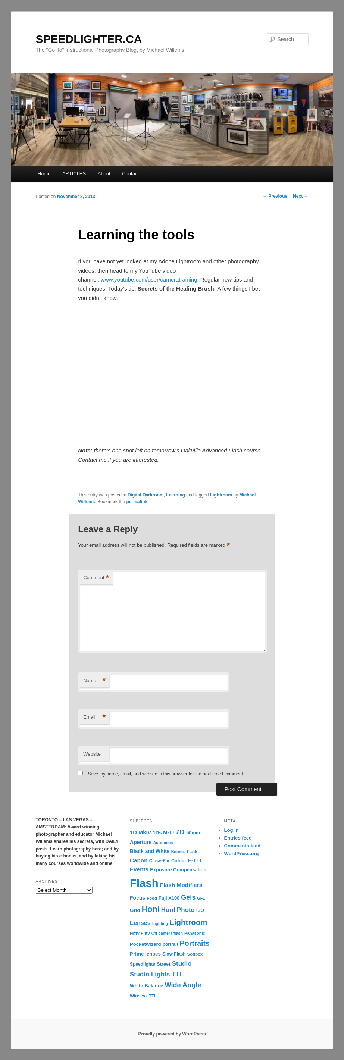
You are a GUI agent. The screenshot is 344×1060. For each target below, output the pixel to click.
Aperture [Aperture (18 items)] (140, 842)
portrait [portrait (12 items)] (170, 944)
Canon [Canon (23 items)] (138, 860)
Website (92, 754)
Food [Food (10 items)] (152, 898)
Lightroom (221, 495)
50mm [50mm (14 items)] (193, 832)
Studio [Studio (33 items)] (182, 963)
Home (44, 173)
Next (300, 196)
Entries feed (238, 838)
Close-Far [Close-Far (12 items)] (159, 860)
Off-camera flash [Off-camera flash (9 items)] (167, 933)
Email (94, 717)
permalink (136, 501)
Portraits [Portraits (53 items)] (195, 943)
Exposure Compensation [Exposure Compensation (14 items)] (178, 869)
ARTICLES (74, 173)
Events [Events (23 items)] (139, 869)
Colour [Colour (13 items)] (178, 860)
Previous (275, 196)
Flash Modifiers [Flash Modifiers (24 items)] (181, 885)
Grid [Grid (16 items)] (135, 910)
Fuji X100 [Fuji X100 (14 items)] (169, 898)
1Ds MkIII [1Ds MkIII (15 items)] (163, 832)
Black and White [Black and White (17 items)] (149, 851)
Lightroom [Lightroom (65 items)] (188, 922)
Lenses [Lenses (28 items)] (140, 922)
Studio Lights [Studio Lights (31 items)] (150, 974)
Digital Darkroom (146, 495)
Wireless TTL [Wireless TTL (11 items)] (143, 995)
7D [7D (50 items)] (180, 832)
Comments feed (242, 846)
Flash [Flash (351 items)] (144, 883)
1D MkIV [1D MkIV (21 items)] (140, 832)
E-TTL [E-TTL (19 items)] (195, 860)
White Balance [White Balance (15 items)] (146, 985)
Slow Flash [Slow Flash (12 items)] (174, 954)
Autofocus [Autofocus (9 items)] (163, 842)
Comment (96, 578)
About (104, 173)
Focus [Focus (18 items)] (137, 898)
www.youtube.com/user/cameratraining (149, 279)
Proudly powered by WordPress (172, 1034)
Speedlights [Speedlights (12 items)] (142, 964)
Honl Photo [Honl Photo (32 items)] (178, 909)
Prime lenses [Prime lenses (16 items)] (145, 954)
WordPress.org (241, 853)
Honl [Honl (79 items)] (151, 909)
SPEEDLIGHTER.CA (89, 39)
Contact (130, 173)
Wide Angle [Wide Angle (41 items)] (183, 985)
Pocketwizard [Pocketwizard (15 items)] (145, 944)
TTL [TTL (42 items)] (178, 974)
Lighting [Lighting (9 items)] (160, 923)
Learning (175, 495)
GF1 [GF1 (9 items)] (201, 898)
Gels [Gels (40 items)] (188, 897)
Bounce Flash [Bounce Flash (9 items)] (184, 851)
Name (94, 680)
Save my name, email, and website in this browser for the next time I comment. (166, 774)
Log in (231, 830)
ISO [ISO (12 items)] (200, 910)
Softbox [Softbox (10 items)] (195, 954)
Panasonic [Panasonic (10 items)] (194, 933)
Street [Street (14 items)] (163, 964)
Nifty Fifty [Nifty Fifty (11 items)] (140, 933)
